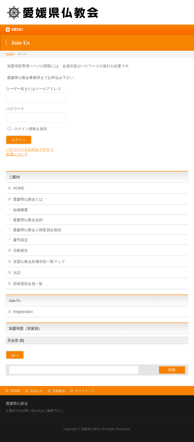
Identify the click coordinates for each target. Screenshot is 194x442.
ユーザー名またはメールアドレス (33, 89)
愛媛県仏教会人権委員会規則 (37, 230)
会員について (17, 154)
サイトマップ (84, 391)
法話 (17, 272)
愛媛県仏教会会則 (28, 220)
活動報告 (20, 250)
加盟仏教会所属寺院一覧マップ (39, 261)
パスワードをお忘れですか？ (30, 149)
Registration (23, 312)
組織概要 (20, 210)
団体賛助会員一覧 (28, 284)
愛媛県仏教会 (90, 429)
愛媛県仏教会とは (28, 199)
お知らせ (36, 391)
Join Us (15, 301)
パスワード (15, 109)
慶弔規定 (20, 240)
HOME (18, 188)
